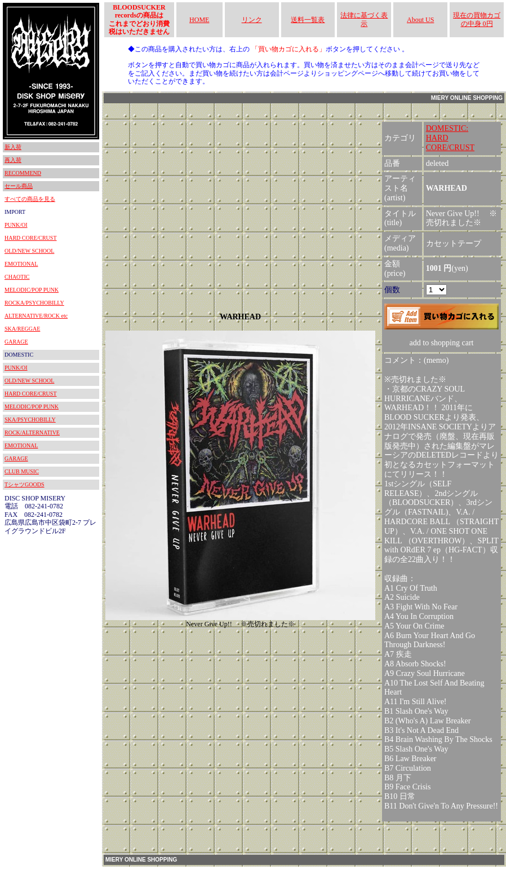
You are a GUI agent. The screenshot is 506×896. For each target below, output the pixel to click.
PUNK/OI (16, 225)
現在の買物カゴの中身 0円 (476, 19)
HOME (199, 20)
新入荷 (13, 147)
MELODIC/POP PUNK (32, 290)
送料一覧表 (308, 20)
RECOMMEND (23, 173)
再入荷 (13, 160)
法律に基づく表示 (364, 19)
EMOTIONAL (21, 264)
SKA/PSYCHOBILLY (30, 419)
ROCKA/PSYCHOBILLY (34, 303)
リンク (252, 20)
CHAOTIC (17, 277)
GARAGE (16, 342)
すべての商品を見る (30, 199)
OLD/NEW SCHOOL (29, 251)
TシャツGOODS (25, 484)
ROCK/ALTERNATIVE (32, 432)
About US (420, 20)
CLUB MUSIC (22, 471)
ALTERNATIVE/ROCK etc (36, 316)
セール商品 (19, 186)
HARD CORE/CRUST (31, 238)
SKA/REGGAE (22, 329)
